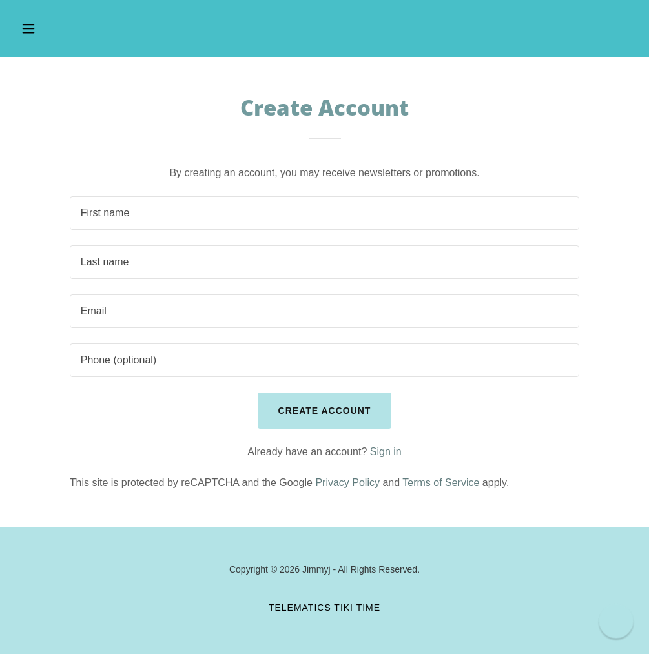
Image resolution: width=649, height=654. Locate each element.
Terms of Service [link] (440, 482)
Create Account (324, 410)
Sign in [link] (386, 451)
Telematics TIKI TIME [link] (324, 607)
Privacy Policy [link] (347, 482)
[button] (86, 28)
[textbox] (325, 213)
